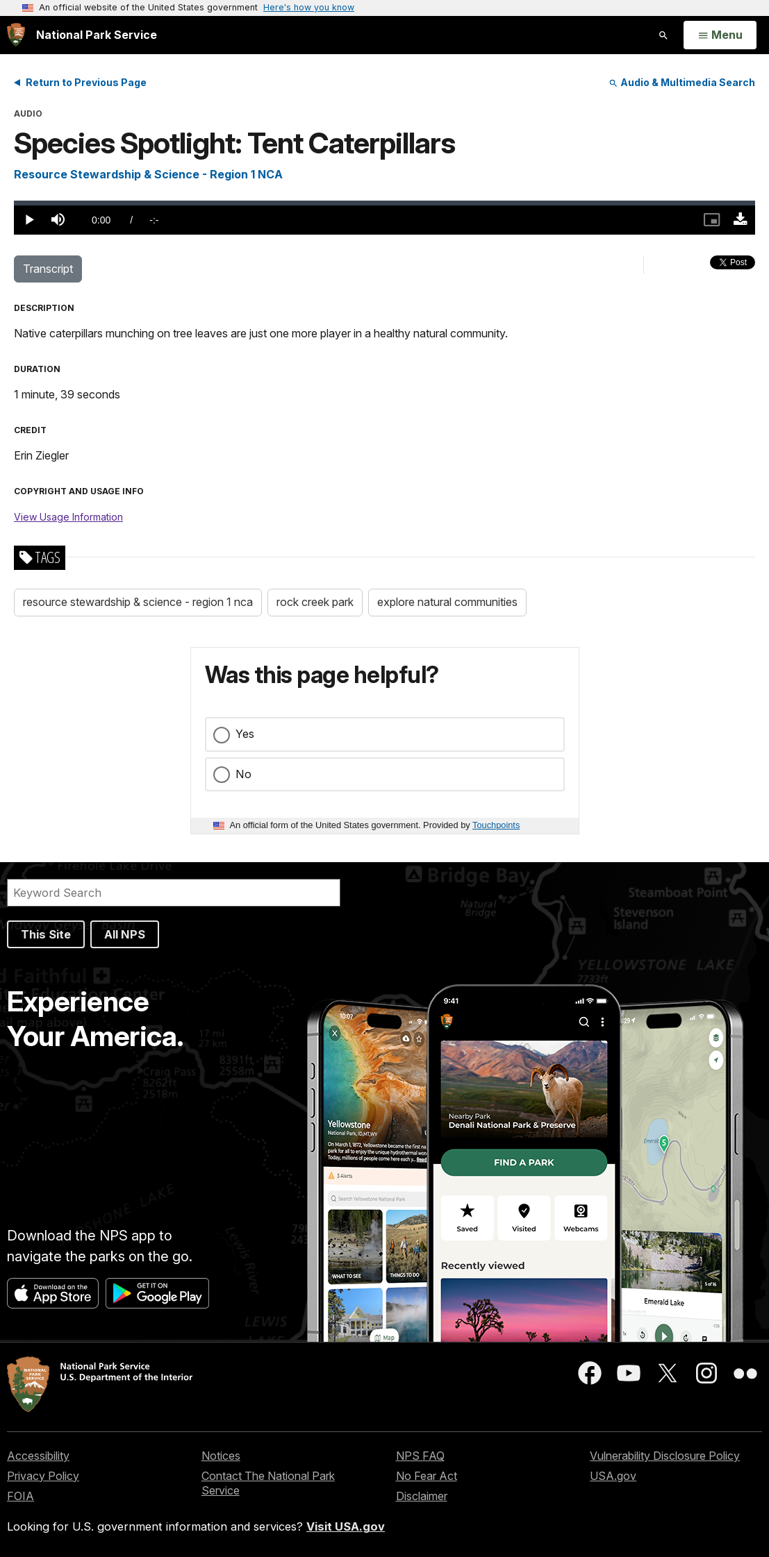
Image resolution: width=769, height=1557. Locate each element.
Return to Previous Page (86, 82)
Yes (244, 734)
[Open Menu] (720, 35)
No (243, 774)
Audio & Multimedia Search (682, 82)
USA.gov (613, 1476)
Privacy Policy (43, 1476)
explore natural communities (447, 602)
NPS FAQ (420, 1456)
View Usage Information (68, 517)
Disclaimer (421, 1496)
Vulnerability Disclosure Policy (665, 1456)
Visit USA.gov (345, 1526)
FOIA (20, 1496)
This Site (46, 934)
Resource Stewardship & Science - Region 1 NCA (148, 174)
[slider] (384, 203)
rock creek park (315, 602)
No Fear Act (426, 1476)
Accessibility (38, 1456)
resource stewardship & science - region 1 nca (138, 602)
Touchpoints (496, 825)
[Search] (173, 893)
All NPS (124, 934)
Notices (220, 1456)
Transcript (48, 269)
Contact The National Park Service (268, 1483)
